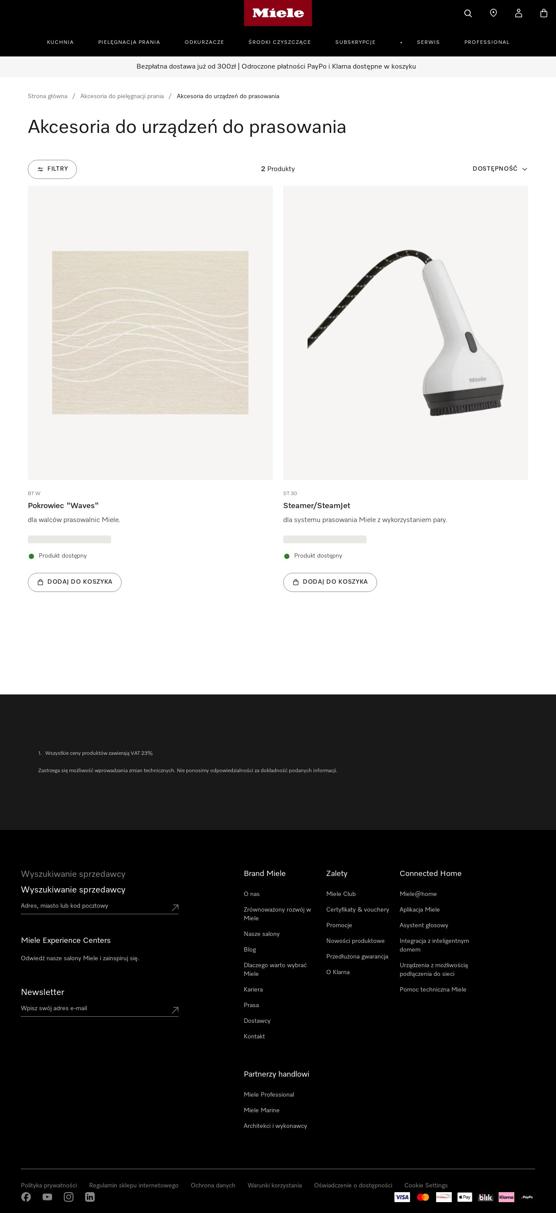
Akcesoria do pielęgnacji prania (122, 96)
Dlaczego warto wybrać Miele (275, 969)
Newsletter (42, 992)
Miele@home (418, 894)
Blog (250, 950)
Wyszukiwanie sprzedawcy (73, 890)
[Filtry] (52, 169)
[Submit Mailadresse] (175, 1010)
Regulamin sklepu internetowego (134, 1186)
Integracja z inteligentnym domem (434, 945)
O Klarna (338, 972)
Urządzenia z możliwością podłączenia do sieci (434, 969)
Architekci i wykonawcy (275, 1126)
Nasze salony (262, 934)
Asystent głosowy (424, 925)
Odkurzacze (204, 42)
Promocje (339, 925)
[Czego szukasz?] (468, 13)
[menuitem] (65, 41)
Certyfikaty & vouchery (357, 910)
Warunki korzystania (275, 1186)
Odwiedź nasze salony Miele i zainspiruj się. (80, 958)
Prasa (251, 1005)
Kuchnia (60, 42)
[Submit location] (175, 907)
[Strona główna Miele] (278, 13)
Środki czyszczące (279, 42)
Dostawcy (257, 1021)
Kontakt (254, 1037)
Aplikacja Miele (420, 910)
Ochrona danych (213, 1186)
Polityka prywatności (49, 1186)
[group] (150, 402)
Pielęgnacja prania (129, 42)
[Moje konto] (518, 13)
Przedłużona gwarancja (357, 957)
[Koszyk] (544, 13)
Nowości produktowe (355, 941)
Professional (487, 42)
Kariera (253, 990)
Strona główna (47, 96)
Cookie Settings (426, 1186)
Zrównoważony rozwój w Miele (277, 914)
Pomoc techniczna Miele (433, 990)
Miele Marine (262, 1110)
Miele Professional (269, 1095)
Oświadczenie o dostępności (353, 1186)
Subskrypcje (355, 42)
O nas (252, 894)
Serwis (428, 42)
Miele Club (341, 894)
